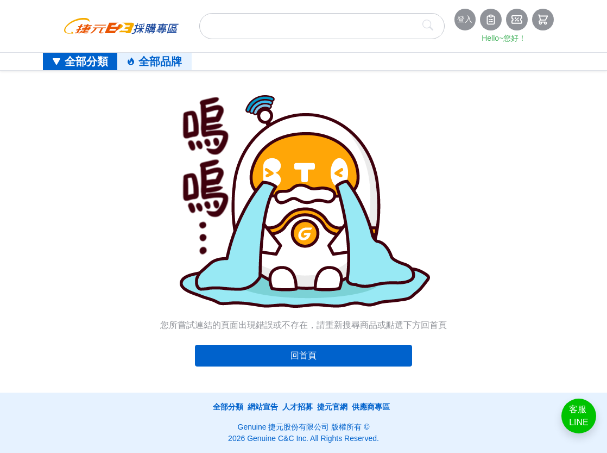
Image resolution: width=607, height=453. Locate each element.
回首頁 (303, 355)
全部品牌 (155, 61)
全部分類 (80, 61)
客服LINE (579, 416)
